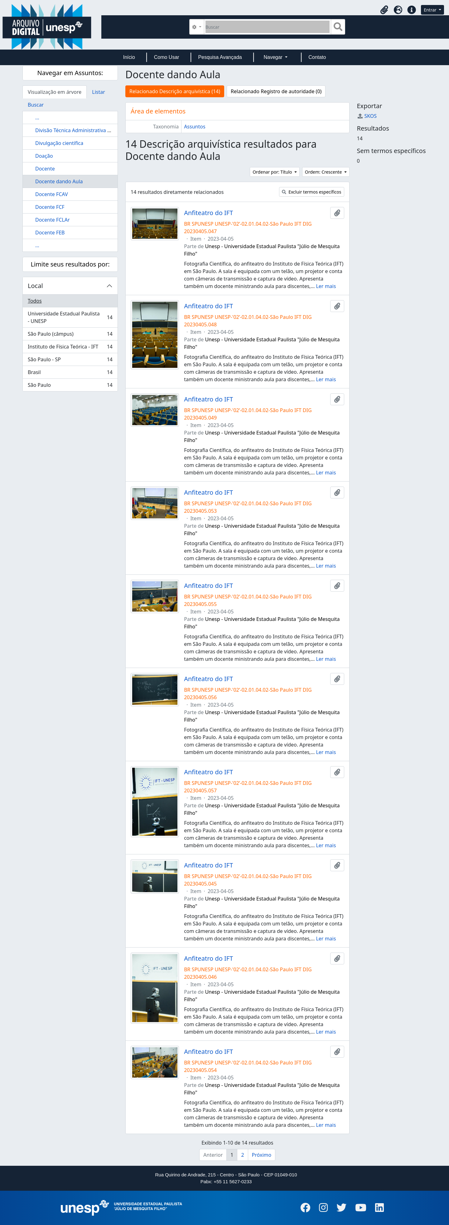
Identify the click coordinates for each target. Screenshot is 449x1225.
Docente (45, 168)
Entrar (430, 10)
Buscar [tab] (36, 104)
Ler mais (326, 286)
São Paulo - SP (70, 361)
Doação (44, 155)
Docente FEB (50, 232)
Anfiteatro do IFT (208, 213)
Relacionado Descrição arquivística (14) (174, 91)
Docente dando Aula (59, 181)
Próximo (262, 1154)
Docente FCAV (51, 194)
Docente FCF (50, 207)
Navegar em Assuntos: (70, 73)
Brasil (70, 373)
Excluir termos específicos (311, 192)
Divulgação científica (59, 143)
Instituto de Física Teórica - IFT (70, 348)
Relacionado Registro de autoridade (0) (276, 91)
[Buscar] (267, 27)
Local (35, 285)
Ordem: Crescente (324, 172)
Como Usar (166, 57)
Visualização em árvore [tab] (54, 92)
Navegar (273, 57)
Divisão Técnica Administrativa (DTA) (77, 130)
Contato (317, 57)
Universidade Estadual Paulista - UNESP (70, 317)
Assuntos (194, 126)
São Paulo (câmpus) (70, 335)
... (37, 117)
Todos (35, 300)
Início (129, 57)
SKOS (367, 116)
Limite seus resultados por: (70, 264)
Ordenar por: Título (273, 172)
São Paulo (70, 386)
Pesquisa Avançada (220, 57)
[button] (384, 10)
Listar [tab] (98, 92)
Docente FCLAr (52, 219)
